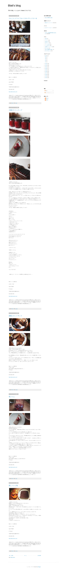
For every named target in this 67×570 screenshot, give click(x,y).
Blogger (39, 566)
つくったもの (47, 44)
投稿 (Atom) (13, 557)
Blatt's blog (14, 5)
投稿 (46, 90)
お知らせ (46, 41)
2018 (46, 71)
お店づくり (47, 42)
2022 (46, 65)
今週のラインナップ (15, 110)
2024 (46, 55)
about (46, 38)
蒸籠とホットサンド (15, 316)
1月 (45, 61)
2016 (46, 74)
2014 (46, 77)
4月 (45, 57)
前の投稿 (39, 555)
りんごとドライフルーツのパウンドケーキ (23, 18)
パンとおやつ (47, 45)
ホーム (25, 555)
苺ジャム (12, 397)
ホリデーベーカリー (48, 27)
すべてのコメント (48, 92)
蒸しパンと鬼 (13, 485)
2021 (46, 66)
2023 (46, 63)
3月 (45, 58)
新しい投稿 (11, 555)
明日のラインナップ (48, 22)
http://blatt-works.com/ (13, 91)
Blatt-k (47, 98)
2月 (45, 60)
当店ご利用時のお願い (49, 17)
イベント (46, 40)
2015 (46, 76)
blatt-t (47, 99)
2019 (46, 69)
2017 (46, 72)
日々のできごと (47, 50)
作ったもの (47, 48)
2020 (46, 68)
